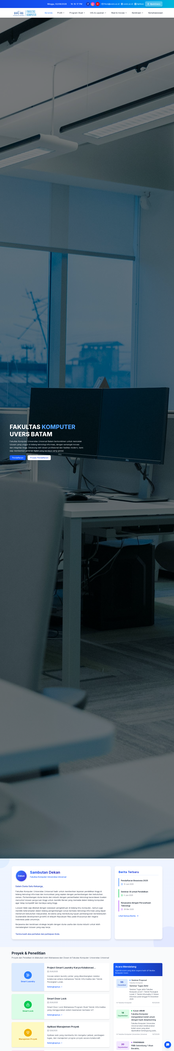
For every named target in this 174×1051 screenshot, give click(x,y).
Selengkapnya (55, 987)
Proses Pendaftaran (39, 457)
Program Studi (77, 13)
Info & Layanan (98, 13)
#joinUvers (153, 4)
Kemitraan (137, 13)
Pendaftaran (17, 457)
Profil (61, 13)
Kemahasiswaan (155, 13)
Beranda (48, 13)
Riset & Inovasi (119, 13)
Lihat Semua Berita (128, 916)
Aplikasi (139, 4)
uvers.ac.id (127, 4)
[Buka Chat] (167, 1044)
